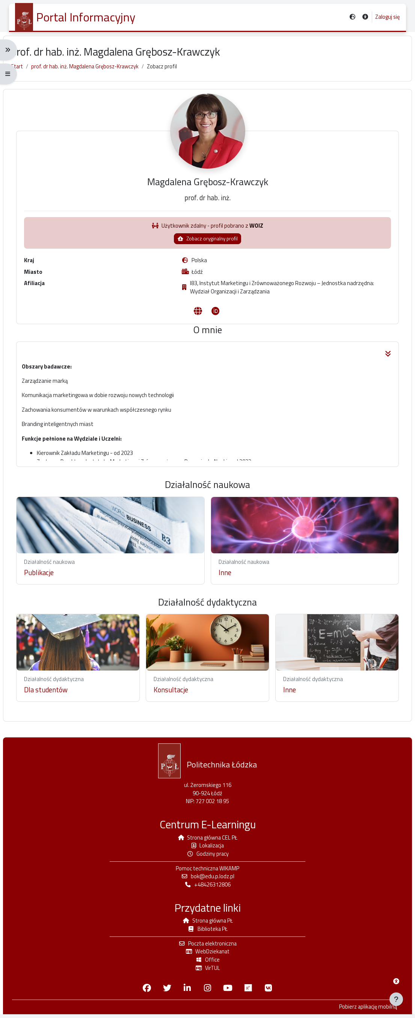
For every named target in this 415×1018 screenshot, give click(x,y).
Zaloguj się (387, 17)
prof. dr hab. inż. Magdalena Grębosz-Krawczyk (94, 70)
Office (207, 963)
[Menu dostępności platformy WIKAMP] (396, 981)
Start (24, 70)
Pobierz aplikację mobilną (361, 1011)
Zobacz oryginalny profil (207, 247)
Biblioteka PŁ (207, 931)
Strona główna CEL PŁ (207, 838)
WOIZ (256, 234)
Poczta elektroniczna (207, 946)
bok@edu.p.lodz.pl (208, 878)
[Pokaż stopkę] (396, 999)
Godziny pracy (207, 854)
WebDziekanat (208, 954)
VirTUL (207, 971)
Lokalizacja (207, 846)
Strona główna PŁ (207, 922)
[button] (364, 17)
